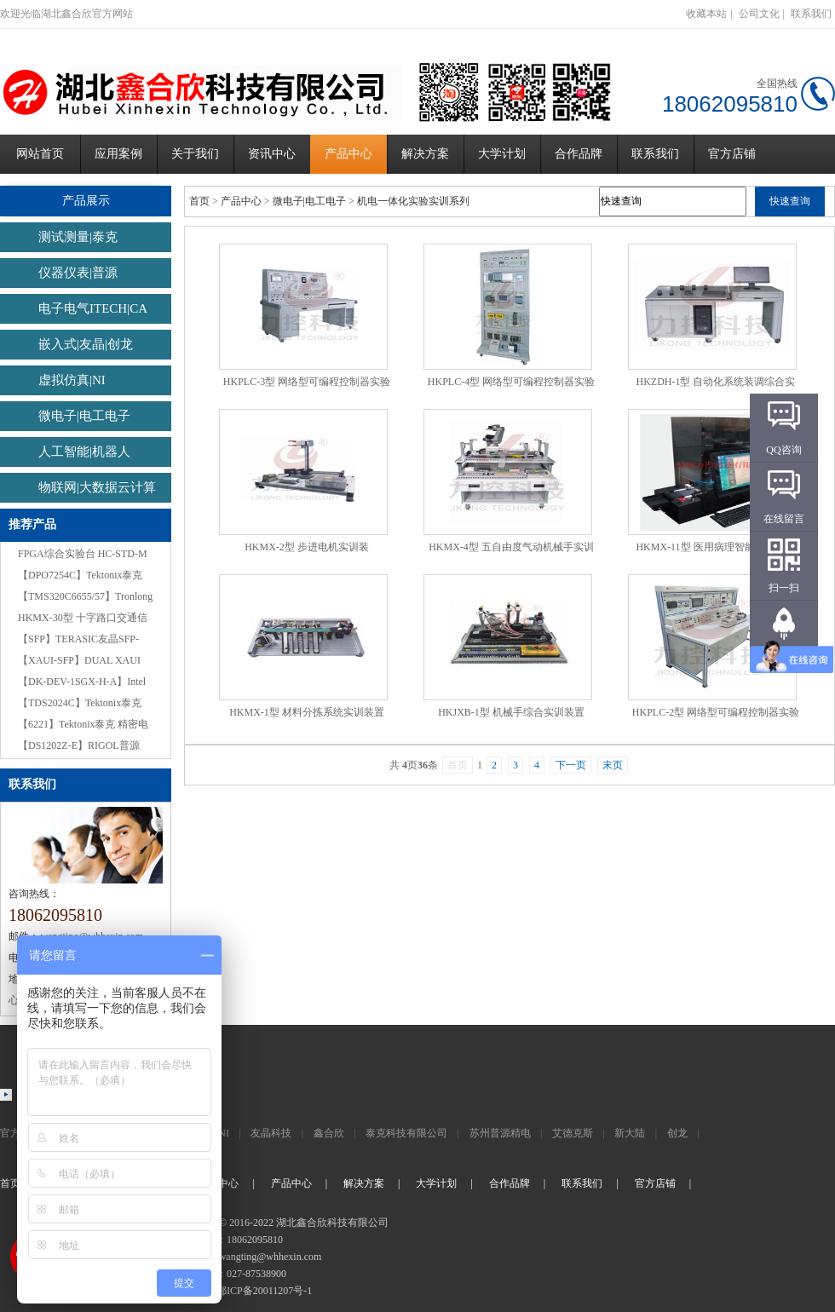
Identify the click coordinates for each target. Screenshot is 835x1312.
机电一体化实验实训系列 (413, 201)
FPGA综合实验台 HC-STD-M (82, 554)
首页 (199, 201)
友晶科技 (270, 1133)
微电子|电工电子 (84, 416)
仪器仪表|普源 (78, 272)
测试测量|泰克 (78, 237)
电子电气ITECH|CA (92, 308)
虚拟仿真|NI (72, 380)
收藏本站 (706, 14)
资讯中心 (272, 153)
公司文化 (759, 14)
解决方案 (425, 153)
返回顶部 (783, 657)
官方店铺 (732, 153)
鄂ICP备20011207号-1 (264, 1291)
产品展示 (85, 200)
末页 (612, 765)
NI (223, 1133)
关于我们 (195, 153)
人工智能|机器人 (84, 451)
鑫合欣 (329, 1133)
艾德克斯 (572, 1133)
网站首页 (40, 153)
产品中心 (348, 153)
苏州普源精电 (500, 1133)
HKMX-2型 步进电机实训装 (307, 547)
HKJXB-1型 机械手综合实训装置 (511, 712)
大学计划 (502, 153)
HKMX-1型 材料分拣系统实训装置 (306, 712)
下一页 (571, 765)
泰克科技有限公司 (406, 1133)
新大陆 (629, 1133)
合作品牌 (578, 153)
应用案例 (118, 153)
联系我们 (811, 14)
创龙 (677, 1133)
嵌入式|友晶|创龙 (85, 344)
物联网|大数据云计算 (97, 487)
